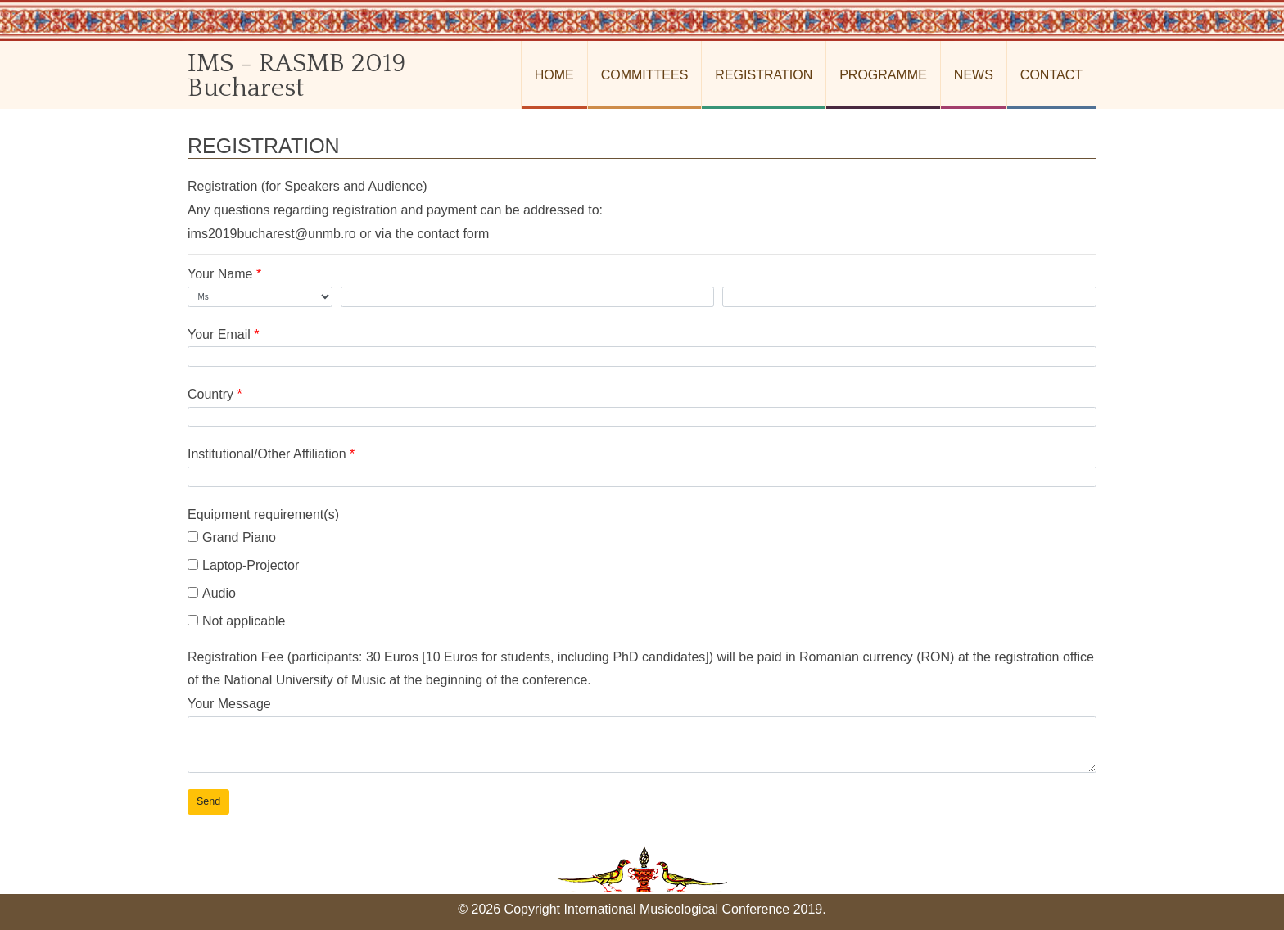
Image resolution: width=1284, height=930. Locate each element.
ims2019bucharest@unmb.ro (272, 234)
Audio (212, 593)
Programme (883, 75)
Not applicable (236, 621)
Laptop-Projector (243, 565)
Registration (763, 75)
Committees (645, 75)
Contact (1051, 75)
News (973, 75)
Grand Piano (232, 537)
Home (554, 75)
